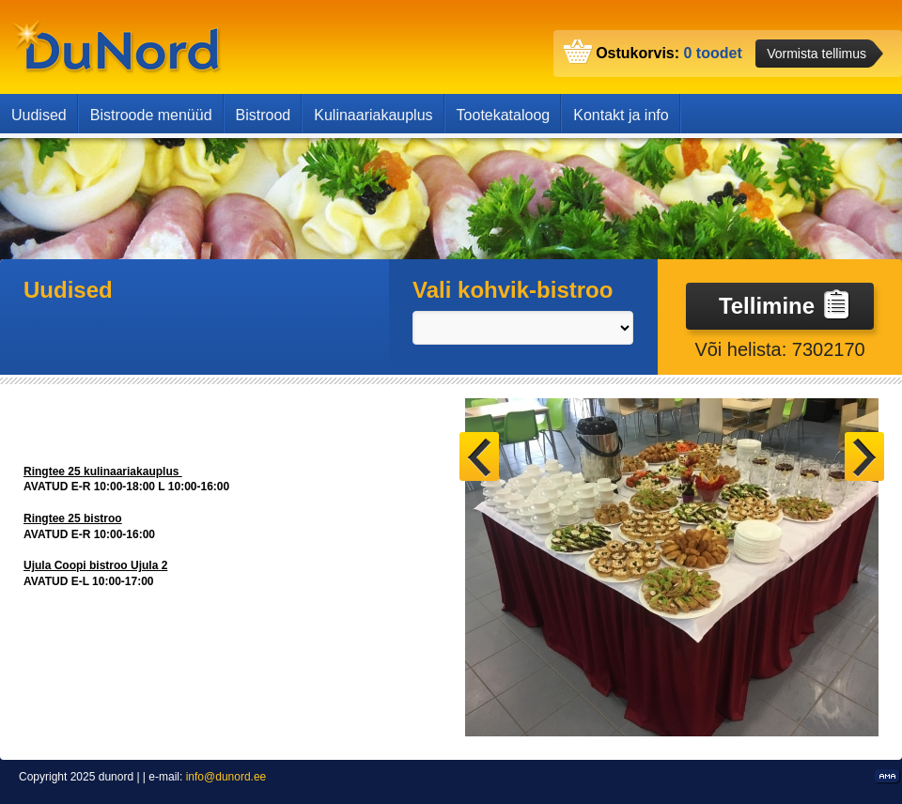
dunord (117, 47)
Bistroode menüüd (151, 115)
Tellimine (784, 304)
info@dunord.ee (226, 776)
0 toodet (713, 53)
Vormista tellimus (816, 53)
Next (864, 456)
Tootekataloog (504, 115)
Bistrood (263, 115)
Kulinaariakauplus (373, 115)
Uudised (39, 115)
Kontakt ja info (620, 115)
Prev (479, 456)
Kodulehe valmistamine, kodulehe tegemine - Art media (888, 777)
